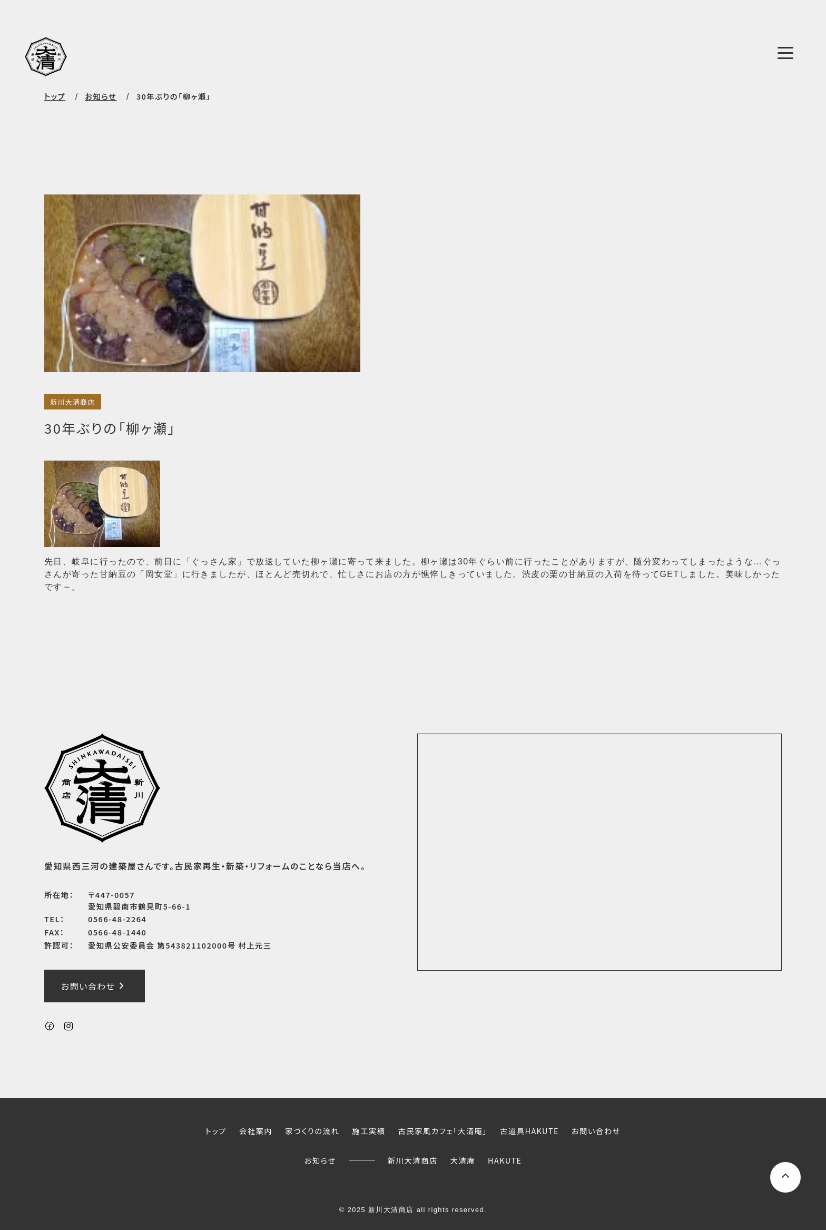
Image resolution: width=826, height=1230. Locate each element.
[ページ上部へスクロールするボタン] (785, 1177)
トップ (54, 96)
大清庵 (463, 1160)
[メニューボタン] (785, 53)
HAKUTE (505, 1160)
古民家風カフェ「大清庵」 (442, 1130)
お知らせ (320, 1160)
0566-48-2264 (117, 918)
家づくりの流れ (312, 1130)
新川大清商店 (72, 402)
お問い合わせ (94, 986)
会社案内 (255, 1130)
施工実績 (368, 1130)
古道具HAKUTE (529, 1130)
